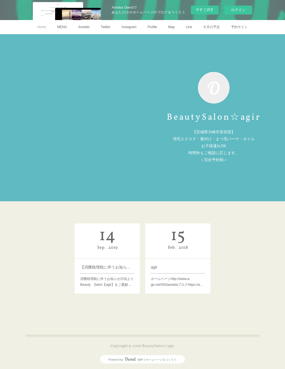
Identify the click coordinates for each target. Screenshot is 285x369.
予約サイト (239, 27)
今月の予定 (211, 27)
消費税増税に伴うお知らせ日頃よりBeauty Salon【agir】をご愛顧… (107, 282)
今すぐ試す (205, 10)
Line (189, 27)
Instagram (129, 27)
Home (41, 27)
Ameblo (84, 27)
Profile (152, 27)
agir (154, 267)
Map (171, 27)
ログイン (238, 10)
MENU (62, 27)
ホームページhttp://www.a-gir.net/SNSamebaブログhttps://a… (177, 282)
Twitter (105, 27)
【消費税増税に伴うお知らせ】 (107, 267)
